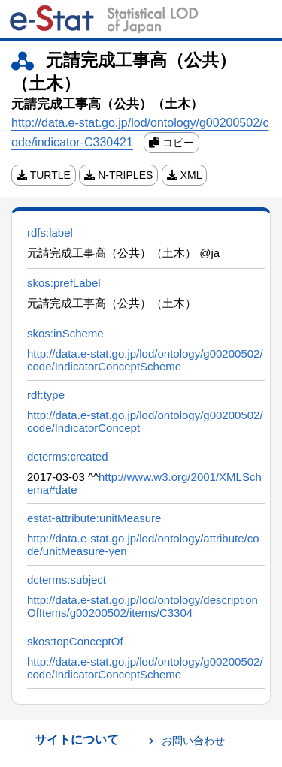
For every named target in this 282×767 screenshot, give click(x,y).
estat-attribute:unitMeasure (94, 518)
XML (184, 175)
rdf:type (46, 394)
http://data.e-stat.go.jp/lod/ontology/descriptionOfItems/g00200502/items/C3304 (142, 606)
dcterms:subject (66, 579)
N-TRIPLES (118, 175)
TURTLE (44, 175)
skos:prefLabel (64, 282)
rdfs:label (50, 232)
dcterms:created (67, 456)
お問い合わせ (193, 740)
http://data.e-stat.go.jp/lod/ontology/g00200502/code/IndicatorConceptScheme (145, 360)
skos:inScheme (65, 333)
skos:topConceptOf (75, 641)
